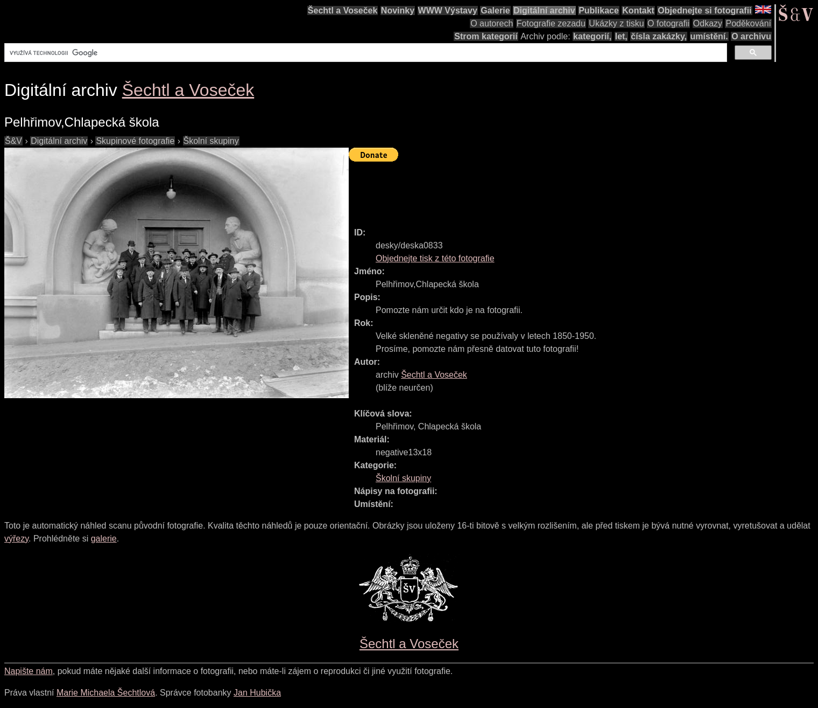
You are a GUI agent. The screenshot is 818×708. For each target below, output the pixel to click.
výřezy (16, 538)
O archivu (751, 36)
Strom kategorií (485, 36)
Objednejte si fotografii (704, 10)
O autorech (491, 23)
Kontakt (638, 10)
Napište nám (28, 671)
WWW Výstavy (447, 10)
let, (621, 36)
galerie (104, 538)
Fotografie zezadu (551, 23)
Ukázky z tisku (616, 23)
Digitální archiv (544, 10)
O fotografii (668, 23)
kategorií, (592, 36)
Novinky (397, 10)
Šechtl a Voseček (343, 10)
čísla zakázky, (659, 36)
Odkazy (707, 23)
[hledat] (365, 53)
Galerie (495, 10)
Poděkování (748, 23)
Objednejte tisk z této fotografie (435, 258)
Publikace (599, 10)
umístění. (709, 36)
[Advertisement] (545, 189)
